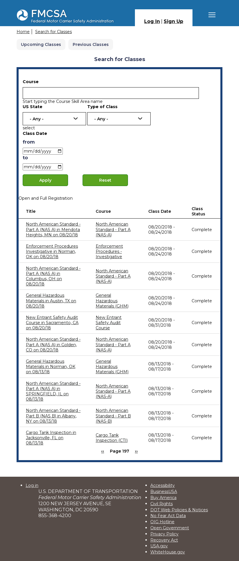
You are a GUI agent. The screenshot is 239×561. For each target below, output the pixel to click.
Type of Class (102, 106)
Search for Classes (53, 31)
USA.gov (159, 546)
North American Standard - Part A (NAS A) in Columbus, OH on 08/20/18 (53, 276)
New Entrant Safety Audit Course (109, 322)
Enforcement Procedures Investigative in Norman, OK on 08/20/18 (52, 251)
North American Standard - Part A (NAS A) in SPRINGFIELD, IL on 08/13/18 (53, 391)
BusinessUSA (163, 491)
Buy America (163, 497)
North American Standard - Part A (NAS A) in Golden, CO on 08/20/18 (53, 344)
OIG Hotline (162, 521)
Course (31, 81)
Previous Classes (91, 44)
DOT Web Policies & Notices (179, 509)
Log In (152, 21)
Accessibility (162, 485)
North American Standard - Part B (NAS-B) (113, 416)
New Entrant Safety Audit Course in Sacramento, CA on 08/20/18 (52, 322)
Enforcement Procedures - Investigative (109, 251)
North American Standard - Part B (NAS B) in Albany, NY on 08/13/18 (53, 416)
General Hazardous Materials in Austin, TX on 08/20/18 (51, 300)
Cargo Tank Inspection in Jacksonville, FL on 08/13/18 (51, 438)
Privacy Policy (164, 534)
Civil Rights (161, 503)
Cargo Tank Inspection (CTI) (112, 438)
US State (32, 106)
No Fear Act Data (168, 515)
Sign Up (173, 21)
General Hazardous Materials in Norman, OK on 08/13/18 (50, 366)
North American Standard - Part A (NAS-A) (113, 229)
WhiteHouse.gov (167, 552)
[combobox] (54, 118)
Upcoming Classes (41, 44)
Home (23, 31)
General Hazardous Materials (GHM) (112, 300)
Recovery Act (164, 540)
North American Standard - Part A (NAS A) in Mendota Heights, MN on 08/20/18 (53, 229)
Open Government (169, 527)
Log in (32, 485)
